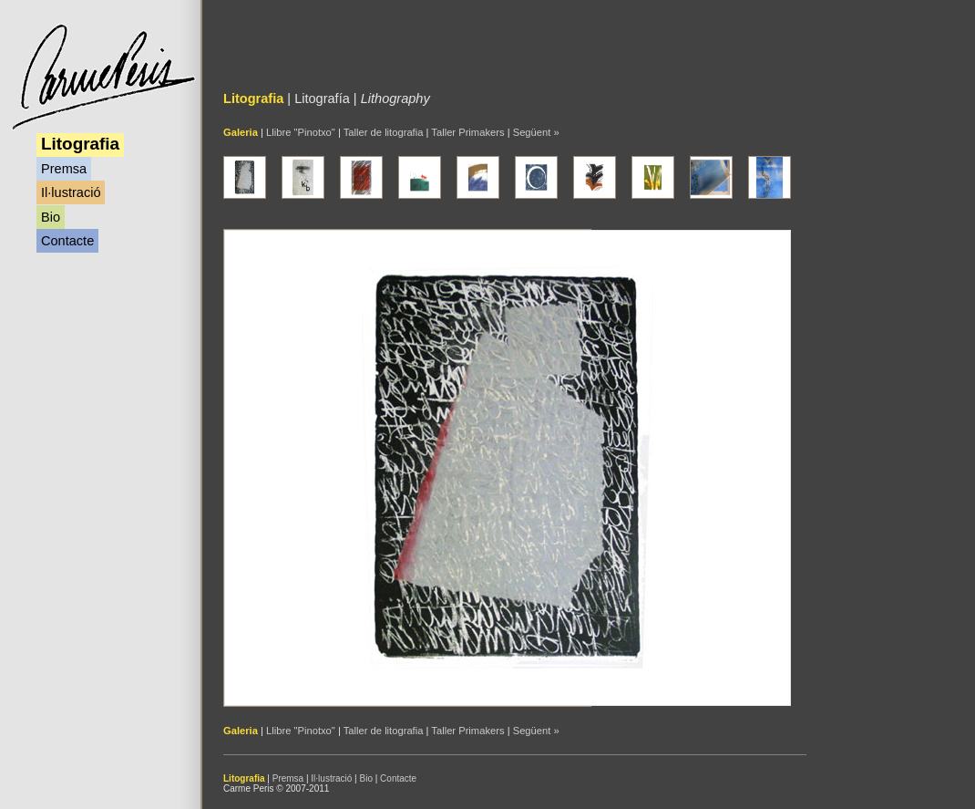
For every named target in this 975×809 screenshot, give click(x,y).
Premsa (64, 168)
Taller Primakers (467, 132)
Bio (50, 217)
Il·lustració (70, 192)
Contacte (67, 240)
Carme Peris (102, 77)
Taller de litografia (384, 132)
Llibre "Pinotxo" (300, 132)
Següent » (536, 132)
